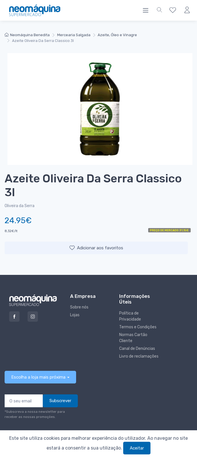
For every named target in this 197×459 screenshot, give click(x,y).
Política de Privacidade (130, 316)
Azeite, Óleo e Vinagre (117, 35)
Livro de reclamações (139, 356)
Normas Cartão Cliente (133, 337)
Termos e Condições (138, 327)
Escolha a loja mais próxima (38, 377)
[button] (159, 10)
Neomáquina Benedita (27, 35)
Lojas (75, 315)
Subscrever (60, 400)
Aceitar (137, 448)
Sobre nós (79, 307)
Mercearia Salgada (73, 35)
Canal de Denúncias (137, 348)
